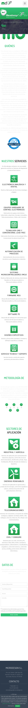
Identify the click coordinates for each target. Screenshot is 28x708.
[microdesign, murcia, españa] (14, 642)
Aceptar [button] (17, 705)
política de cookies (6, 703)
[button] (25, 3)
